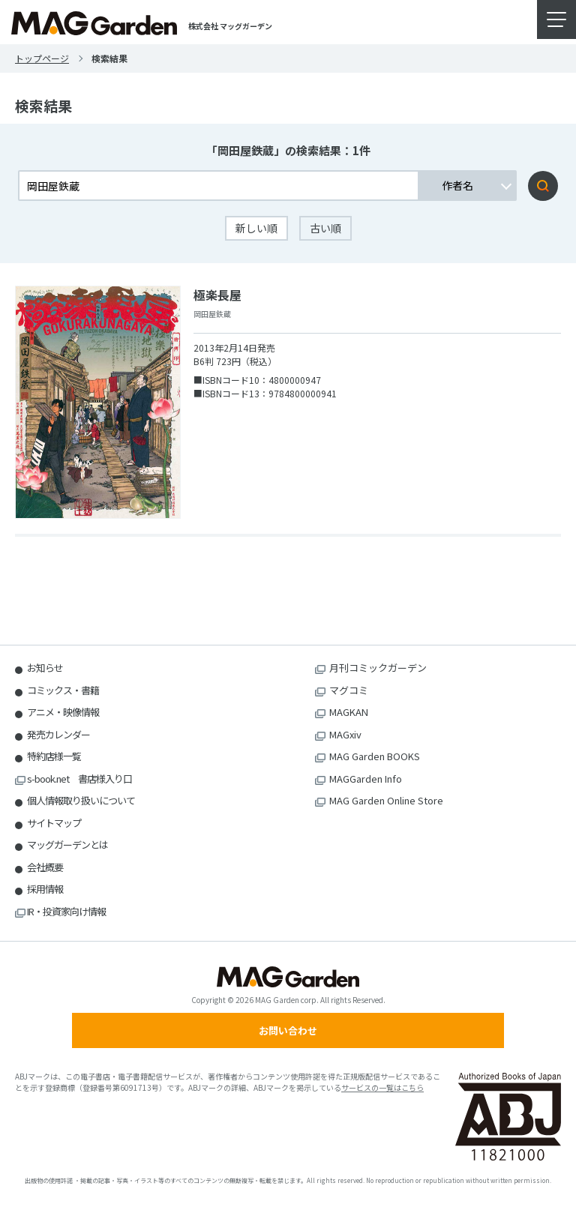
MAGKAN (348, 712)
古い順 (325, 227)
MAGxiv (345, 734)
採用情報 (45, 889)
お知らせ (45, 667)
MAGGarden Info (365, 778)
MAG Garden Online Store (386, 800)
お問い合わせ (288, 1030)
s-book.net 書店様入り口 (79, 778)
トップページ (42, 58)
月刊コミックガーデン (378, 667)
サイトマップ (54, 823)
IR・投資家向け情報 (66, 911)
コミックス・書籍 (63, 690)
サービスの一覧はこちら (382, 1087)
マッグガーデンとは (67, 844)
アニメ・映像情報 (63, 712)
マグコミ (348, 690)
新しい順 (257, 227)
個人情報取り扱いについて (81, 800)
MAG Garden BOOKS (374, 756)
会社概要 (45, 867)
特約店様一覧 (54, 756)
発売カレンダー (58, 734)
